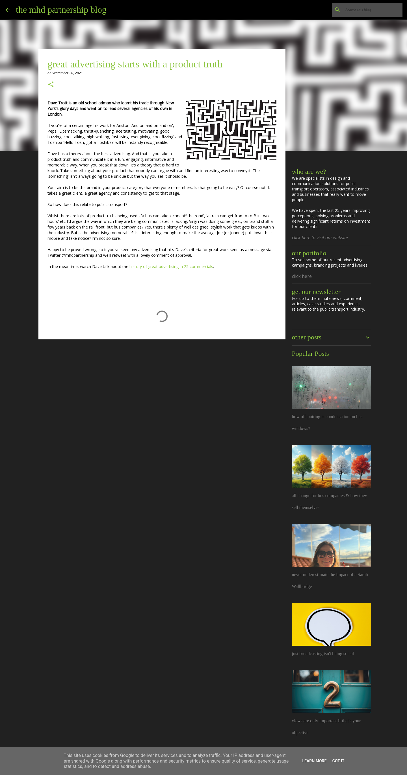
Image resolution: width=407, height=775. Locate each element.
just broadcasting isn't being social (323, 653)
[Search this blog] (372, 10)
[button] (50, 85)
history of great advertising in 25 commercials (171, 266)
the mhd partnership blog (61, 10)
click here (302, 276)
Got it (338, 761)
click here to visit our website (320, 237)
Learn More (314, 761)
